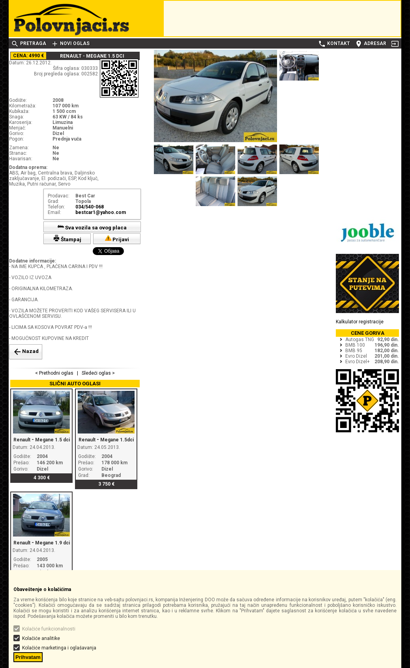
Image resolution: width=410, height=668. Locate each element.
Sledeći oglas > (98, 373)
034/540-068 (89, 207)
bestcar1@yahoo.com (100, 212)
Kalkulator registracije (360, 322)
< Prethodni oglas (55, 373)
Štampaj (67, 238)
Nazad (26, 352)
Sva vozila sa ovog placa (92, 227)
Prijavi (117, 238)
